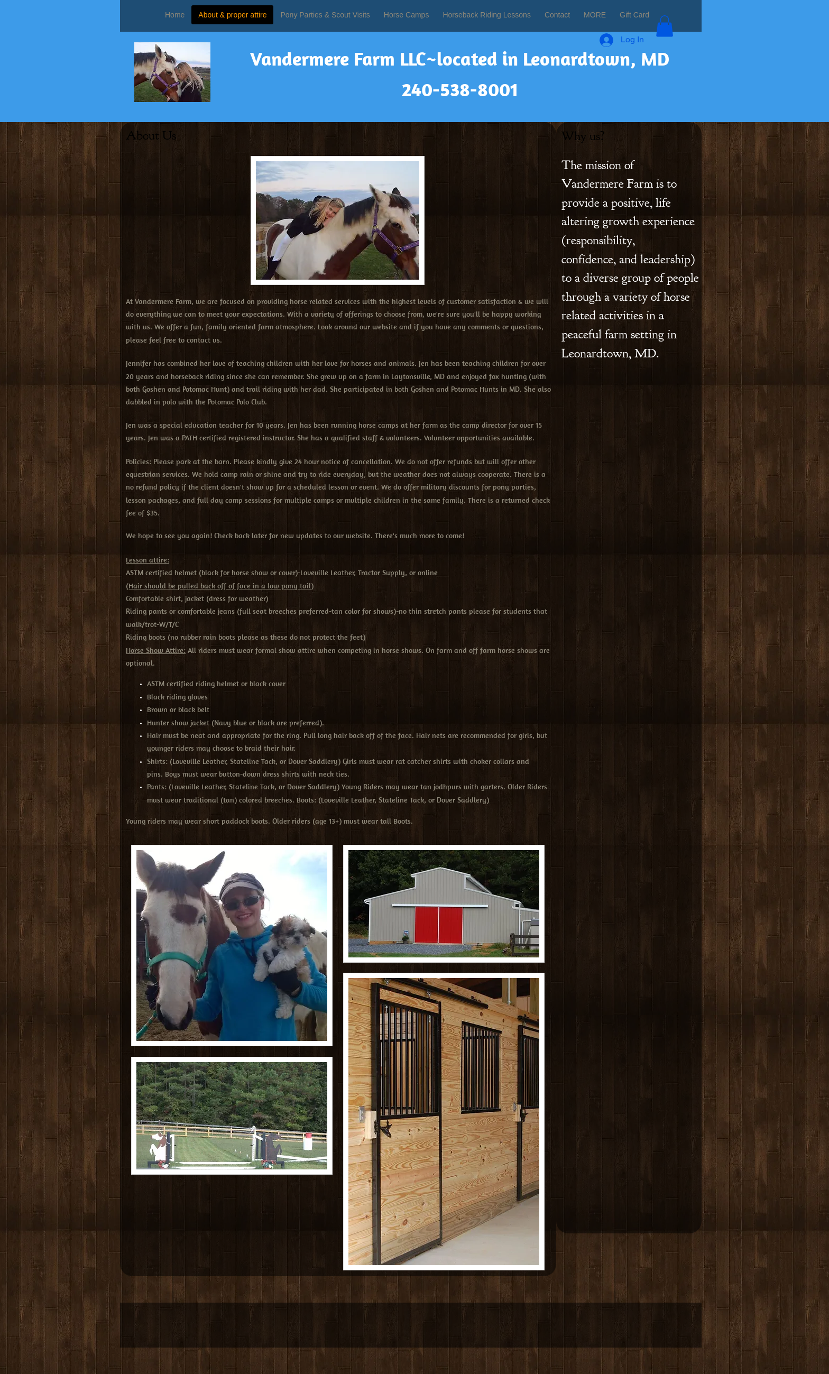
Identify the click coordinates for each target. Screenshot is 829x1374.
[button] (665, 26)
